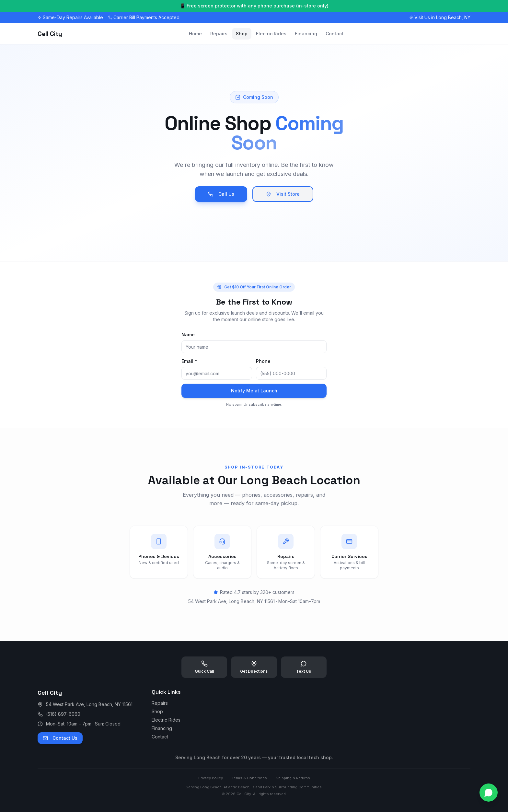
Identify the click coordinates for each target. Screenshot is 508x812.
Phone (263, 361)
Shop (242, 33)
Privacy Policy (210, 778)
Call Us (221, 194)
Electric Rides (271, 33)
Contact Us (60, 738)
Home (195, 33)
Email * (189, 361)
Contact (334, 33)
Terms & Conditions (249, 778)
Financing (306, 33)
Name (188, 334)
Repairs (218, 33)
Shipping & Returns (293, 778)
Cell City (50, 33)
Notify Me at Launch (254, 390)
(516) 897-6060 (63, 714)
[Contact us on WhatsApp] (488, 792)
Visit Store (283, 194)
